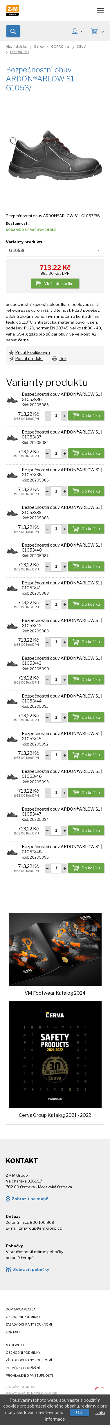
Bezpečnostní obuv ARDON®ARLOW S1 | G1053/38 (62, 472)
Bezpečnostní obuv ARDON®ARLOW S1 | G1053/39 (62, 510)
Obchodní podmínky (23, 1317)
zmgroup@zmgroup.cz (40, 1228)
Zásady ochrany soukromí (29, 1324)
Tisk (62, 358)
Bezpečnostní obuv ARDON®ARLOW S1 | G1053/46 (62, 774)
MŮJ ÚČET (82, 31)
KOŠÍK (102, 31)
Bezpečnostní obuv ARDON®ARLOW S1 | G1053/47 (62, 812)
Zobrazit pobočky (31, 1269)
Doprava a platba (20, 1309)
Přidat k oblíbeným (32, 352)
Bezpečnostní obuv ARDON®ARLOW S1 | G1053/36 (62, 397)
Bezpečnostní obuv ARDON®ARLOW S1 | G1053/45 (62, 736)
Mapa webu (15, 1345)
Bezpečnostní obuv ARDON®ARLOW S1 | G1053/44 (62, 698)
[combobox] (55, 250)
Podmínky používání (23, 1368)
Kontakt (13, 1332)
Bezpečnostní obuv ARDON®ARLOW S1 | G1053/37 (62, 434)
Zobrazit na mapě (30, 1198)
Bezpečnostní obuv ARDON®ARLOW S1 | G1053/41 (62, 585)
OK (79, 1412)
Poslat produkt (29, 358)
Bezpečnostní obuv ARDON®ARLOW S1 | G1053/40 (62, 548)
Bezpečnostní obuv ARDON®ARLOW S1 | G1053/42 (62, 623)
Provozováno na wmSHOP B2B (31, 1393)
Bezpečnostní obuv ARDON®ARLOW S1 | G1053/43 (62, 661)
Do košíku (91, 415)
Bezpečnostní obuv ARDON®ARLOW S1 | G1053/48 (62, 849)
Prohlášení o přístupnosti (29, 1376)
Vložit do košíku (58, 283)
